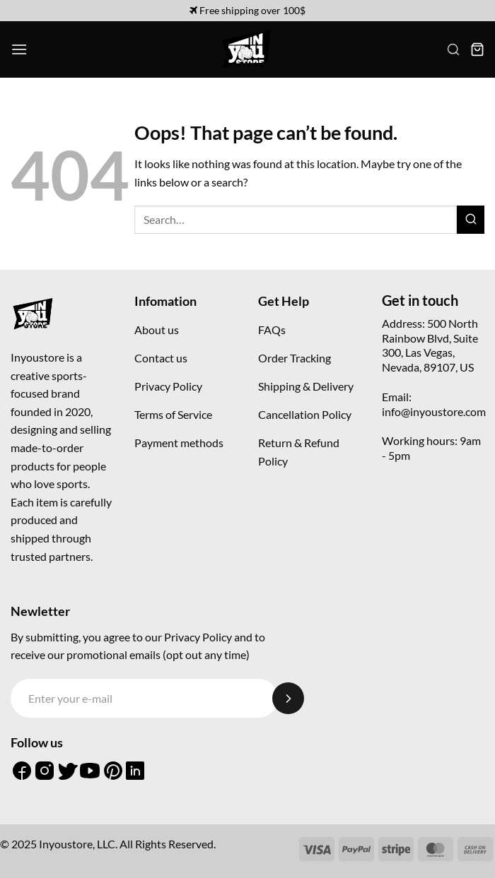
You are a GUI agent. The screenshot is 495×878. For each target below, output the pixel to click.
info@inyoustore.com (434, 411)
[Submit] (470, 219)
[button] (19, 49)
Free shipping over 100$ (247, 10)
